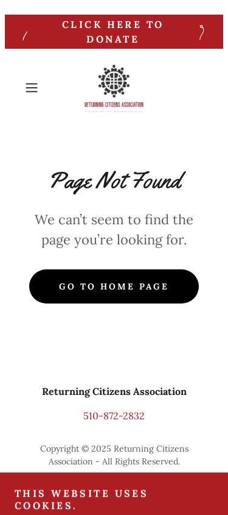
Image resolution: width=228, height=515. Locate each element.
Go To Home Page (114, 286)
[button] (33, 88)
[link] (114, 87)
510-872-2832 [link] (114, 416)
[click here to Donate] (114, 31)
